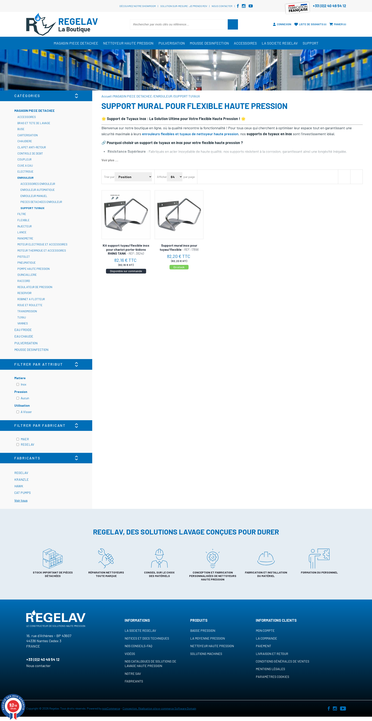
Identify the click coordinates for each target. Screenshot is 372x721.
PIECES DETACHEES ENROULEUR (41, 202)
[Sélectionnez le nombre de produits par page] (174, 176)
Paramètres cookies (272, 677)
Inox (23, 384)
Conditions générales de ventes (282, 661)
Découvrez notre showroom (137, 6)
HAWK (18, 486)
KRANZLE (21, 479)
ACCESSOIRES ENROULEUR (37, 183)
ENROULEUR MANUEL (33, 196)
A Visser (26, 412)
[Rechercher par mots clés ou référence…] (179, 24)
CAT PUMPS (22, 492)
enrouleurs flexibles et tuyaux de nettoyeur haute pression (190, 134)
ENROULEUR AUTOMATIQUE (37, 189)
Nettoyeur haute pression (212, 646)
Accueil (106, 96)
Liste (356, 177)
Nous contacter (222, 6)
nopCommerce (111, 708)
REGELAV (27, 444)
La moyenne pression (207, 638)
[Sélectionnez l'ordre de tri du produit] (133, 176)
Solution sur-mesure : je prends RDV (183, 6)
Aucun (25, 398)
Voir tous (20, 500)
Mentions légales (270, 669)
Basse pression (202, 630)
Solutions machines (206, 654)
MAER (25, 439)
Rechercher (233, 24)
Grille (344, 177)
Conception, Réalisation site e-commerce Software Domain (159, 708)
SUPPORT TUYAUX (32, 208)
